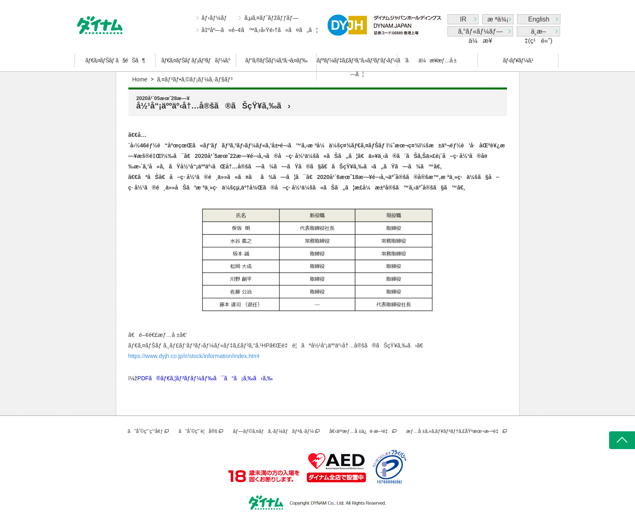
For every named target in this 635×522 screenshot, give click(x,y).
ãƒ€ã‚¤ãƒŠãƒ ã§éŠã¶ (115, 60)
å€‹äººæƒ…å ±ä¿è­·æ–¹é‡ (359, 431)
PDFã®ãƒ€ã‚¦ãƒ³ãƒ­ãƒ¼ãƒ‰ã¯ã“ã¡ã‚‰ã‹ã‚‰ (205, 378)
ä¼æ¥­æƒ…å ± (437, 60)
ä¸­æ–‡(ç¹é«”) (538, 32)
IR (463, 19)
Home (139, 79)
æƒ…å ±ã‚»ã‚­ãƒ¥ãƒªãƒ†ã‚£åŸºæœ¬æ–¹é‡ (453, 431)
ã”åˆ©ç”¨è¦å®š (198, 431)
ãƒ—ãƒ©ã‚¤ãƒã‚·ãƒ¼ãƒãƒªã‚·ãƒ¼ (273, 431)
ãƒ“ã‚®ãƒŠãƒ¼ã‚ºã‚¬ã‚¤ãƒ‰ (276, 60)
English (538, 19)
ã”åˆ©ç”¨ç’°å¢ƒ (145, 431)
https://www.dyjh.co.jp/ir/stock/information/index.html (194, 356)
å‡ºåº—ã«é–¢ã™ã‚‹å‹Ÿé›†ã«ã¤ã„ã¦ (260, 30)
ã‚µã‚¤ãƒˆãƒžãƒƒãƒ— (271, 18)
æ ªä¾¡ (498, 19)
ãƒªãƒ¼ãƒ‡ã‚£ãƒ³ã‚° (357, 67)
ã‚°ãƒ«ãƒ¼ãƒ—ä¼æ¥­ (480, 32)
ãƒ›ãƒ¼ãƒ (215, 18)
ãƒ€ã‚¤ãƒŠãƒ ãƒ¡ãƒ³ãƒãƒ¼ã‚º (195, 60)
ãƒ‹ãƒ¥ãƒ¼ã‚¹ (518, 60)
